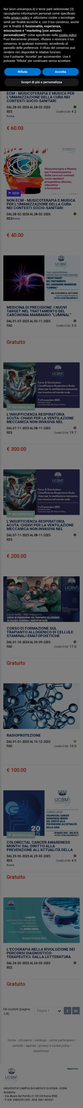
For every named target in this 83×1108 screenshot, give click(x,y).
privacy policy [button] (20, 17)
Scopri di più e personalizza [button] (41, 82)
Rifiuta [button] (22, 72)
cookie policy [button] (67, 35)
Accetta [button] (60, 72)
